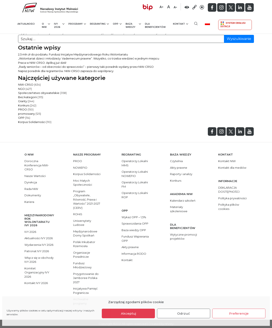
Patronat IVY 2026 (36, 251)
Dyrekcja (30, 182)
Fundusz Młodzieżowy (82, 265)
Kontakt (180, 23)
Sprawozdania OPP (135, 223)
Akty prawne (130, 247)
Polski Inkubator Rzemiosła (84, 244)
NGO (21, 88)
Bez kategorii (27, 97)
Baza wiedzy (133, 25)
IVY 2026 (59, 25)
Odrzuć (183, 313)
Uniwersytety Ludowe (82, 223)
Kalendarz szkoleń (183, 200)
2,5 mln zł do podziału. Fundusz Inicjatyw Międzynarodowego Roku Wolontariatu (73, 54)
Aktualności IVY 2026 (38, 238)
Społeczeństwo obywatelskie (38, 93)
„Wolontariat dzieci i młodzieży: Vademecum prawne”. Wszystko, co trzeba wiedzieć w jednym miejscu (88, 58)
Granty (22, 101)
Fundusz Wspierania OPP (135, 238)
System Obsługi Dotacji (233, 24)
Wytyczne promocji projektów (183, 236)
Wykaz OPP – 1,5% (134, 217)
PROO (22, 109)
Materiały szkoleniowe (178, 209)
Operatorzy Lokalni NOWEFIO (135, 174)
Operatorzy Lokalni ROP (135, 195)
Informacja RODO (134, 253)
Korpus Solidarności (31, 122)
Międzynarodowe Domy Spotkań (85, 233)
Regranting (99, 23)
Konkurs (23, 105)
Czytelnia (176, 161)
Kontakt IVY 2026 (36, 283)
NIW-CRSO (25, 84)
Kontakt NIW (227, 161)
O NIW (46, 25)
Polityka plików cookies (228, 207)
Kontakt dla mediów (232, 167)
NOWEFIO (80, 167)
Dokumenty (32, 195)
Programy (77, 23)
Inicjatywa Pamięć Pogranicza (85, 290)
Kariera (29, 202)
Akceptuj (128, 313)
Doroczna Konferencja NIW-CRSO (36, 165)
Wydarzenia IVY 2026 (38, 244)
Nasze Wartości (35, 176)
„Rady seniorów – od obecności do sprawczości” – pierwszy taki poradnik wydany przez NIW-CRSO (86, 66)
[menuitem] (209, 23)
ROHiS (77, 214)
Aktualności (26, 24)
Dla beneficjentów (155, 26)
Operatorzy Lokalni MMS (135, 163)
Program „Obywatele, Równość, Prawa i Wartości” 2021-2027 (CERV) (86, 199)
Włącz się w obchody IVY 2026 (39, 260)
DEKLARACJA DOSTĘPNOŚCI (228, 190)
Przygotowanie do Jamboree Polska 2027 (86, 278)
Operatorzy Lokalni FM (135, 184)
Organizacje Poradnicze (81, 255)
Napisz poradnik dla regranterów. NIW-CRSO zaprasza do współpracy (65, 71)
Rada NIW (31, 189)
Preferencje (239, 313)
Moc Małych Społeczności (82, 183)
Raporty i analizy (181, 174)
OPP (117, 23)
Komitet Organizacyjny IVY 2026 (36, 272)
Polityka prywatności (232, 198)
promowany (26, 113)
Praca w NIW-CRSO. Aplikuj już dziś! (42, 62)
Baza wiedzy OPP (134, 230)
